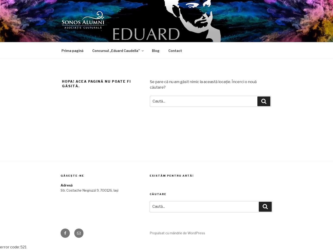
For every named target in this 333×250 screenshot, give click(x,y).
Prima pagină (72, 51)
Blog (156, 51)
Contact (175, 51)
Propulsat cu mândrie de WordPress (177, 233)
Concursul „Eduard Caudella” (118, 51)
